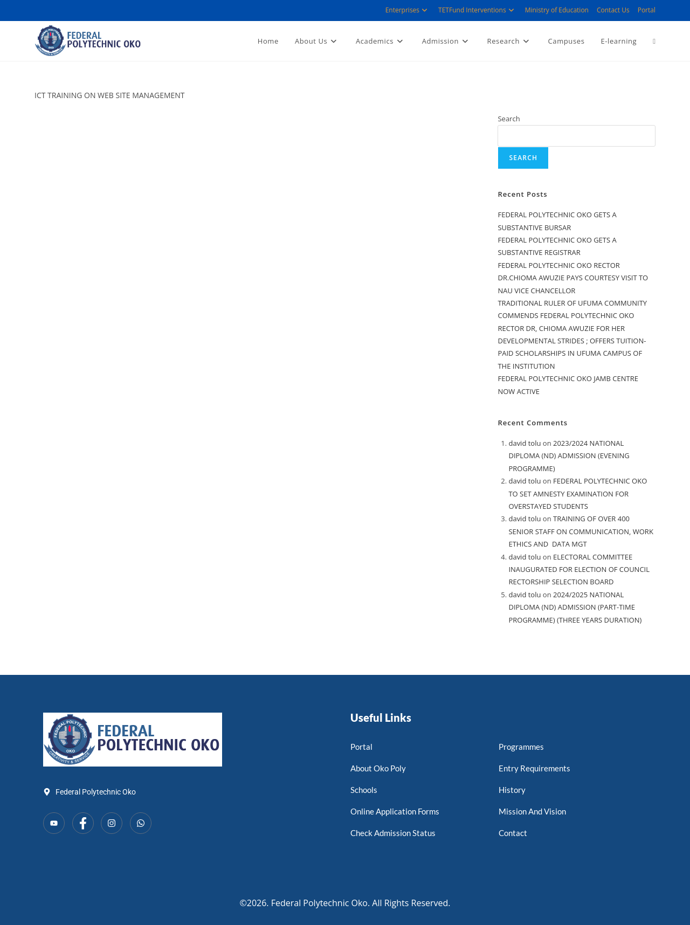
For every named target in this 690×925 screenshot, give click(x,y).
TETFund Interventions (477, 10)
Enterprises (407, 10)
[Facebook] (83, 823)
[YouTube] (54, 823)
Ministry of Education (557, 10)
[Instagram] (111, 823)
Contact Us (613, 10)
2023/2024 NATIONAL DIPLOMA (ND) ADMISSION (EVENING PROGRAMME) (568, 455)
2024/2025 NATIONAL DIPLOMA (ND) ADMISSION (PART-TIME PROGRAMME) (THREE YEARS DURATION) (574, 607)
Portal (647, 10)
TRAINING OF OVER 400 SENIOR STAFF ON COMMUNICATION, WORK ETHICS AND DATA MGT (580, 531)
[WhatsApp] (140, 823)
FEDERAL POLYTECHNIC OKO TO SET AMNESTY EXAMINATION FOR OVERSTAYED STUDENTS (577, 493)
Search (509, 118)
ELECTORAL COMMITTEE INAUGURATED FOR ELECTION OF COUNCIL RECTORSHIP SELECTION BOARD (579, 569)
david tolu (524, 443)
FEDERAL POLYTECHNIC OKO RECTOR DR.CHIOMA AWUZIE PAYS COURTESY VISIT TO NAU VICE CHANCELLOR (573, 277)
